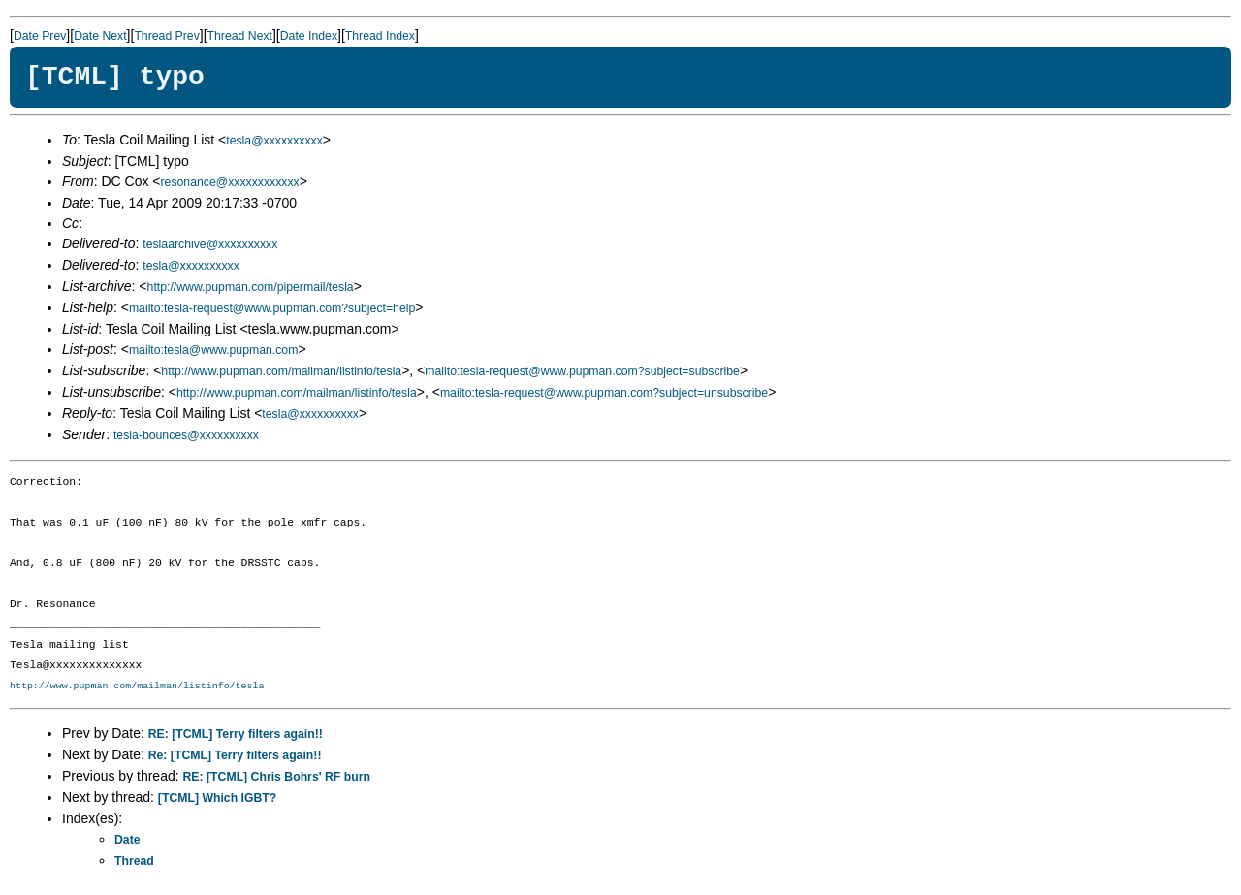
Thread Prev (166, 36)
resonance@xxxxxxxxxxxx (230, 182)
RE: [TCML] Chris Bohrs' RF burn (276, 776)
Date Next (100, 36)
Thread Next (239, 36)
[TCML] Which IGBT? (217, 798)
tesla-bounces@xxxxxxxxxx (186, 435)
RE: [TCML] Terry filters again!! (235, 734)
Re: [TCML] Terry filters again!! (235, 755)
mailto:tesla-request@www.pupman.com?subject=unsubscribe (604, 393)
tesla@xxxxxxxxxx (274, 140)
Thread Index (380, 36)
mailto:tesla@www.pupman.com (213, 350)
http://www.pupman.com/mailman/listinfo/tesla (281, 371)
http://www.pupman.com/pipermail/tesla (250, 287)
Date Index (308, 36)
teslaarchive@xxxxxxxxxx (210, 244)
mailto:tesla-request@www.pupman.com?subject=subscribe (582, 371)
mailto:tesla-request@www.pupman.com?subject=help (272, 308)
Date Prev (40, 36)
